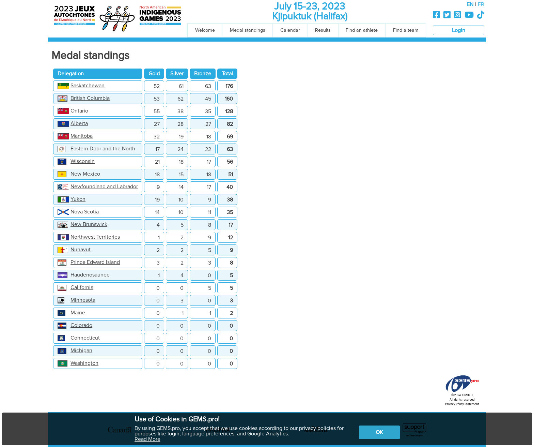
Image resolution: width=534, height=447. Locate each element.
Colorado (81, 325)
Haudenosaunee (90, 275)
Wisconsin (82, 161)
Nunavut (80, 249)
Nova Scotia (84, 211)
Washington (84, 363)
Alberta (79, 123)
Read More (147, 439)
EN (470, 4)
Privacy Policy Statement (462, 404)
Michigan (81, 350)
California (81, 287)
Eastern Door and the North (102, 148)
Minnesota (82, 300)
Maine (77, 312)
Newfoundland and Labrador (104, 186)
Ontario (79, 111)
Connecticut (85, 338)
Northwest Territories (95, 237)
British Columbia (90, 98)
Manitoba (81, 136)
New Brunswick (88, 224)
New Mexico (85, 174)
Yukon (77, 199)
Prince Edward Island (95, 262)
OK (379, 432)
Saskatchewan (87, 85)
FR (481, 4)
